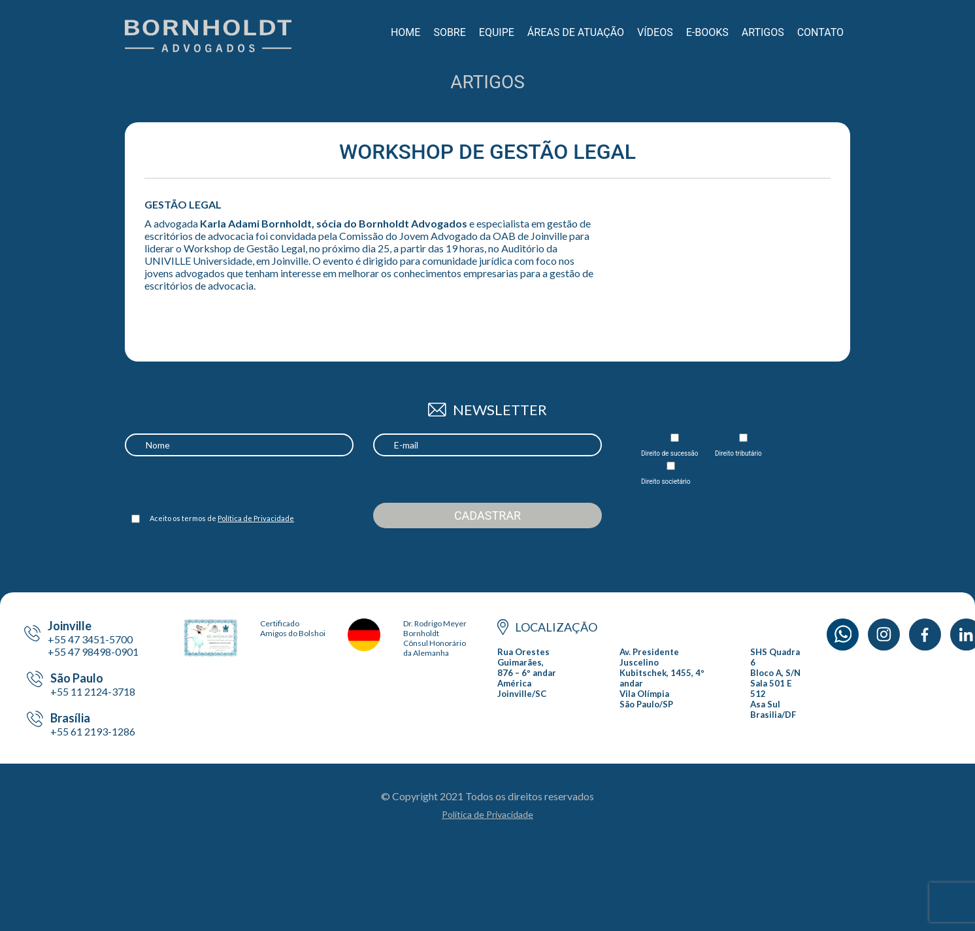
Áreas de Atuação (575, 32)
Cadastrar (487, 515)
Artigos (763, 32)
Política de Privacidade (256, 518)
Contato (820, 32)
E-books (707, 32)
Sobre (449, 32)
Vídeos (655, 32)
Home (405, 32)
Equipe (496, 32)
